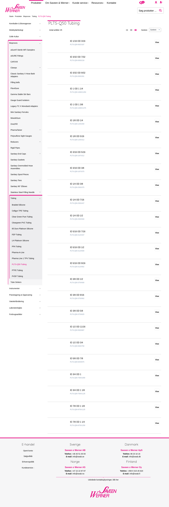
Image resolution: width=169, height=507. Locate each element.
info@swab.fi (135, 474)
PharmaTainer (16, 130)
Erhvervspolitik (28, 462)
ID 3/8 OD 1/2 (76, 279)
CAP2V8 (14, 62)
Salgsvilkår (28, 456)
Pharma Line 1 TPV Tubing (23, 258)
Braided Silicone (18, 205)
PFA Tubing (16, 246)
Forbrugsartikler (15, 314)
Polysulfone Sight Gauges (21, 136)
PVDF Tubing (17, 276)
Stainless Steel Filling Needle (22, 192)
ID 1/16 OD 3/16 (77, 41)
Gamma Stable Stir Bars (20, 94)
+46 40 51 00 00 (79, 454)
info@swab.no (78, 474)
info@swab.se (78, 457)
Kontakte (111, 3)
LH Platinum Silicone (20, 240)
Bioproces (26, 16)
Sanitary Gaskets (18, 160)
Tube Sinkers (16, 282)
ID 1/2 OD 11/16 (77, 327)
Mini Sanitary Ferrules (20, 112)
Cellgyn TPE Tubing (20, 211)
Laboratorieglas (15, 308)
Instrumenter (14, 288)
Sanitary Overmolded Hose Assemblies (22, 167)
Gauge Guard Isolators (20, 100)
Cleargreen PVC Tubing (21, 223)
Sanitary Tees (16, 180)
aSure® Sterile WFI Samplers (23, 50)
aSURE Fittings (17, 56)
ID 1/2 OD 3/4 (76, 342)
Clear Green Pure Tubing (22, 217)
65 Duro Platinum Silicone (22, 229)
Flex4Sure (15, 88)
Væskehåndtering (16, 301)
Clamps (14, 68)
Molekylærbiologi (16, 30)
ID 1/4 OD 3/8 (76, 184)
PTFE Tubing (17, 270)
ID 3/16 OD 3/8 (77, 168)
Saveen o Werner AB (75, 450)
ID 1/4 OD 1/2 (76, 215)
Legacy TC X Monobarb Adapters (24, 106)
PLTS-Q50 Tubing (19, 264)
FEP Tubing (17, 235)
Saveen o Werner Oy (131, 467)
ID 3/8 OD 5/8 (76, 311)
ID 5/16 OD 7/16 (77, 231)
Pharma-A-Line (18, 252)
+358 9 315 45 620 (135, 471)
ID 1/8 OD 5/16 (77, 136)
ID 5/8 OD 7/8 (76, 358)
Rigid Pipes (15, 148)
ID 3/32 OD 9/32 (77, 73)
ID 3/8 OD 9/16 (77, 295)
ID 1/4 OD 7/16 (77, 200)
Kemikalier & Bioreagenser (20, 23)
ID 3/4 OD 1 (75, 374)
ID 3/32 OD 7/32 (77, 57)
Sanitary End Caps (18, 154)
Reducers (14, 142)
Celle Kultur (14, 36)
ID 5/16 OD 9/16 (77, 263)
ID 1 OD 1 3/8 (76, 104)
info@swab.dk (135, 457)
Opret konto (28, 451)
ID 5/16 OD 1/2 (77, 247)
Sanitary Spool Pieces (20, 174)
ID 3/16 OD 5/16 (77, 152)
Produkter (36, 3)
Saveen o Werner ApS (131, 450)
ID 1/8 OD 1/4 (76, 120)
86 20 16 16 (135, 454)
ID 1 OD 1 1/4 (76, 89)
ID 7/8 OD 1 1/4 (77, 422)
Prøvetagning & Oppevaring (20, 295)
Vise (157, 42)
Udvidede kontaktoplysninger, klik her (103, 480)
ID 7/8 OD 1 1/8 (77, 406)
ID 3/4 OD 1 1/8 (77, 390)
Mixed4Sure (15, 118)
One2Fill (14, 124)
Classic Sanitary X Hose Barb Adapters (23, 75)
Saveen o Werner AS (75, 467)
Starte (11, 16)
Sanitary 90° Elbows (19, 186)
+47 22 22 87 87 (79, 471)
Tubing (34, 16)
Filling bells (15, 82)
